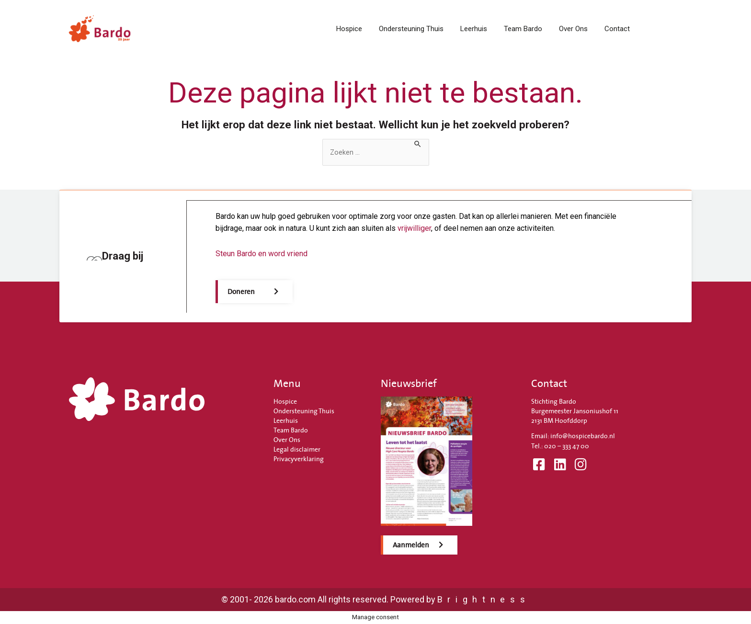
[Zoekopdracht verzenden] (421, 144)
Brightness (483, 599)
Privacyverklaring (298, 459)
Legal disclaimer (296, 449)
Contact (617, 28)
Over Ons (573, 28)
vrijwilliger (415, 228)
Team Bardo (523, 28)
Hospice (349, 28)
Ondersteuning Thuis (411, 28)
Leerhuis (473, 28)
